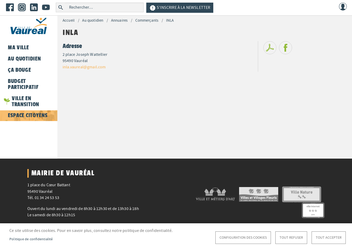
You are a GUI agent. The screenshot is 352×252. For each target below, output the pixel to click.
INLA (170, 20)
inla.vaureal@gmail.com (84, 67)
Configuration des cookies (243, 237)
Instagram (22, 7)
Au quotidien (92, 20)
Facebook (10, 7)
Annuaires (119, 20)
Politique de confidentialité (31, 239)
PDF (269, 47)
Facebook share (285, 47)
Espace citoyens (27, 115)
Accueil (69, 20)
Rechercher (60, 7)
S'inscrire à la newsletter (179, 8)
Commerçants (147, 20)
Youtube (46, 7)
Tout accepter (329, 237)
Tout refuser (291, 237)
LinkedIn (34, 7)
